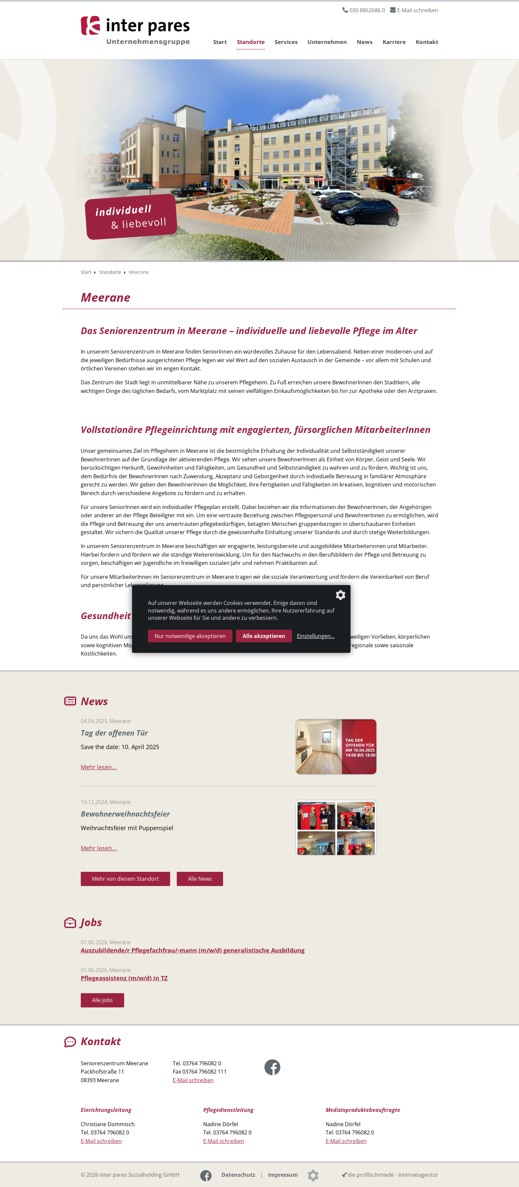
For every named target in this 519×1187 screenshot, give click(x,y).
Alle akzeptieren (264, 636)
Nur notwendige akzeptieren (190, 636)
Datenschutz (238, 1174)
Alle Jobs (102, 999)
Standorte (251, 42)
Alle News (200, 878)
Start (220, 42)
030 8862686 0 (367, 10)
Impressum (283, 1174)
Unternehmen (327, 42)
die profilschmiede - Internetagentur (393, 1174)
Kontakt (427, 42)
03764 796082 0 (202, 1063)
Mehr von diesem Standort (125, 878)
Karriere (394, 42)
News (364, 42)
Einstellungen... (316, 636)
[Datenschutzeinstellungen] (313, 1175)
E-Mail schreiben (417, 10)
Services (286, 42)
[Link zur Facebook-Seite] (272, 1067)
